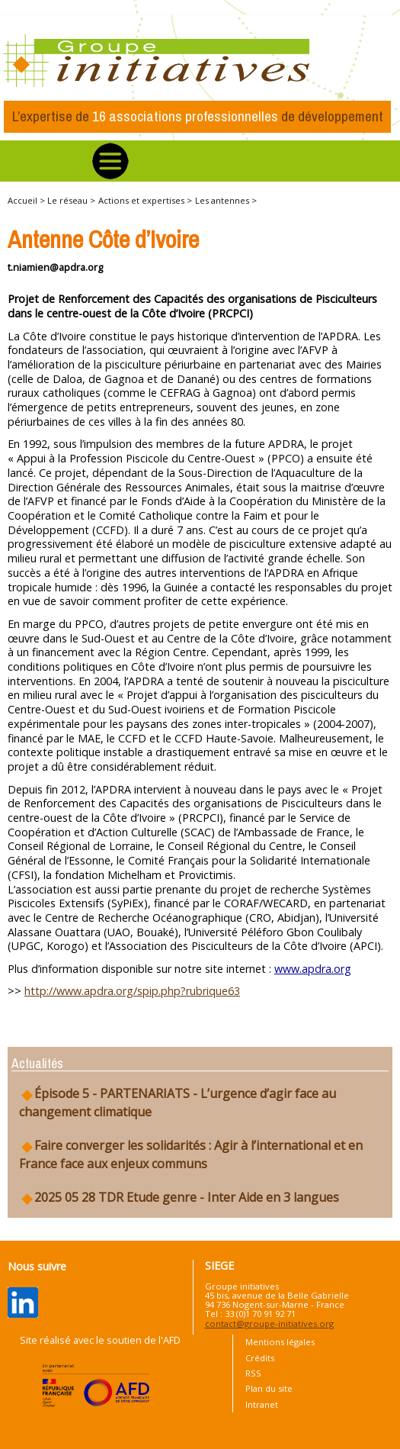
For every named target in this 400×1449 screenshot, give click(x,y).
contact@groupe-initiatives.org (269, 1323)
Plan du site (269, 1388)
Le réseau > (71, 200)
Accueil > (27, 200)
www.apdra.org (312, 968)
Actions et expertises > (145, 200)
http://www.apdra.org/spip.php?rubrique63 (132, 991)
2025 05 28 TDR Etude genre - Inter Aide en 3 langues (179, 1197)
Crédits (259, 1358)
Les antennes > (226, 200)
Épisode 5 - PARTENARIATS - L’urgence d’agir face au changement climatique (177, 1102)
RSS (253, 1373)
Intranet (261, 1404)
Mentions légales (280, 1342)
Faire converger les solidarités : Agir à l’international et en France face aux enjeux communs (191, 1154)
